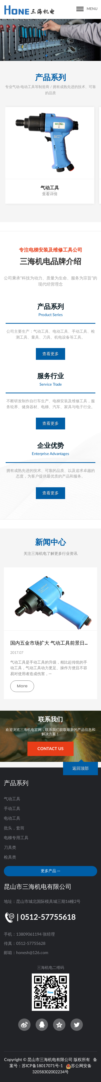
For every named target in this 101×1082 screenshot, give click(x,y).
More (22, 686)
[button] (46, 56)
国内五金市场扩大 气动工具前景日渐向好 (50, 643)
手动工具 (12, 809)
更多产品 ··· (50, 871)
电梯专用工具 (16, 838)
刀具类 (10, 848)
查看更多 (50, 354)
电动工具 (12, 818)
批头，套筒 (14, 828)
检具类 (10, 857)
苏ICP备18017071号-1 (42, 1066)
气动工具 (12, 799)
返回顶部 (80, 768)
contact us (50, 749)
